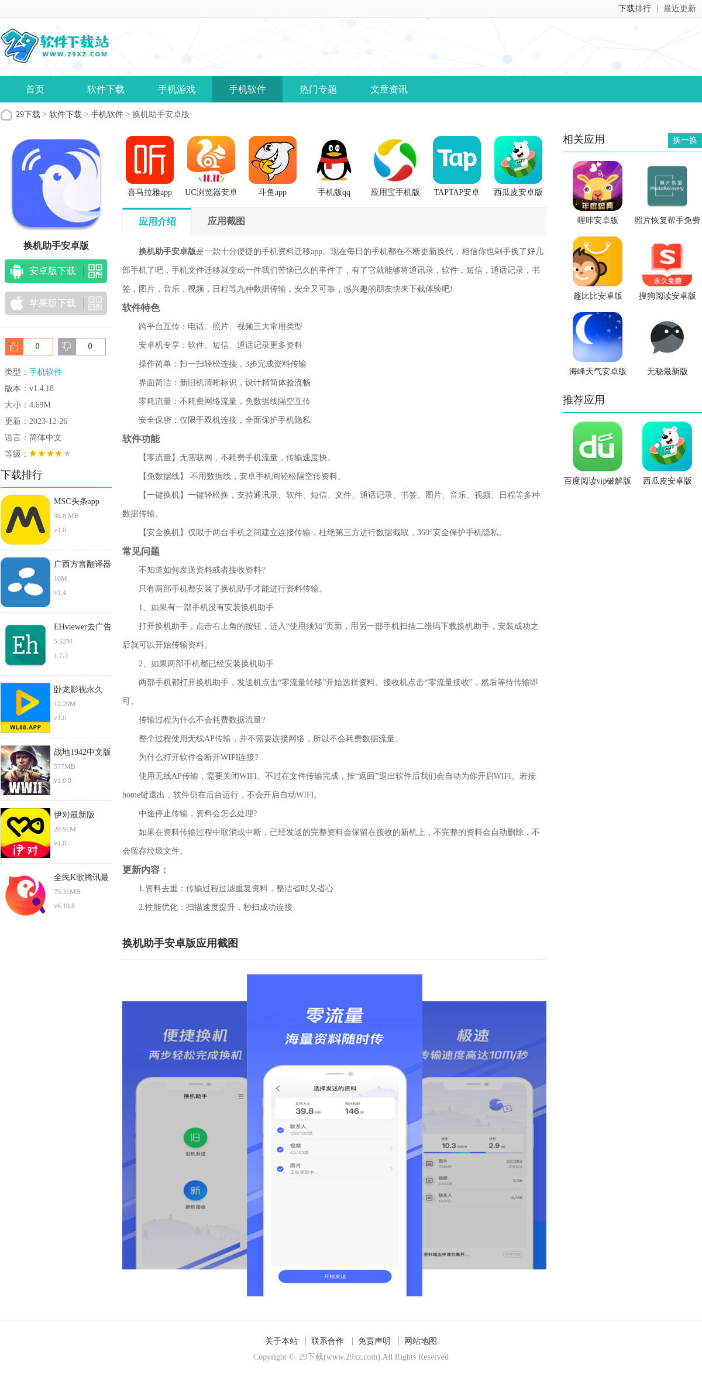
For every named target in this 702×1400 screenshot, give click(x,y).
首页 (35, 89)
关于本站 (281, 1341)
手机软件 (247, 89)
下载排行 (634, 8)
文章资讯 (389, 89)
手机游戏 (176, 89)
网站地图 (420, 1341)
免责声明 (374, 1341)
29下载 (28, 114)
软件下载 (106, 89)
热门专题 (318, 89)
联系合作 (327, 1341)
